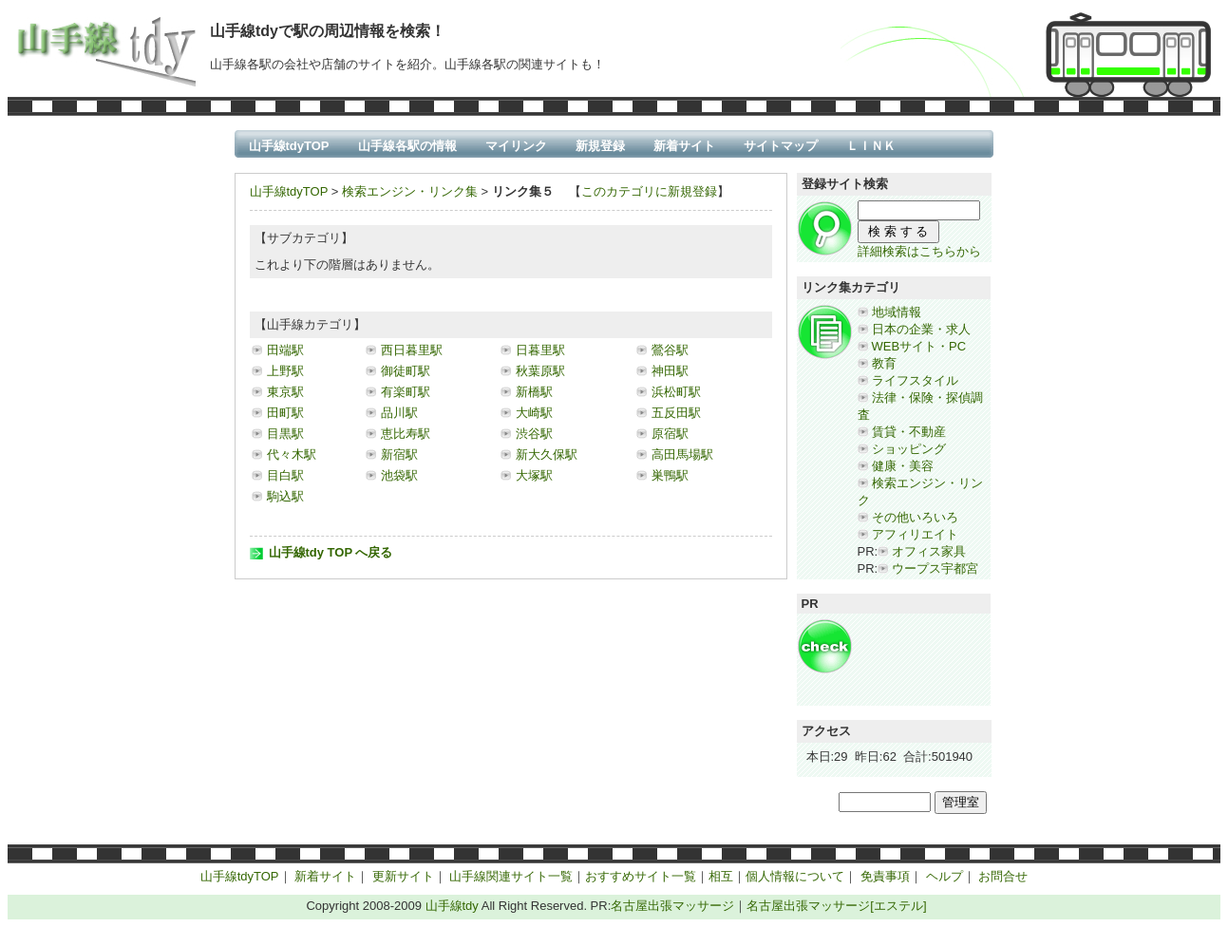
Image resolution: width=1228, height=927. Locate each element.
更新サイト (403, 876)
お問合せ (1003, 876)
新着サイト (684, 146)
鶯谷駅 (670, 350)
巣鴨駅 (670, 475)
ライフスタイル (915, 380)
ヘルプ (944, 876)
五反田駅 (676, 413)
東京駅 (285, 392)
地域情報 (896, 312)
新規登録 (600, 146)
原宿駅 (670, 433)
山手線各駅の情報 (407, 146)
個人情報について (795, 876)
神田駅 (670, 371)
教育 (884, 363)
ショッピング (909, 449)
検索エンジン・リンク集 (410, 191)
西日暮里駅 (412, 350)
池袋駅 (399, 475)
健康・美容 (903, 466)
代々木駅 (291, 454)
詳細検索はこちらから (919, 251)
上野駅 (285, 371)
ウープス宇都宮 (935, 568)
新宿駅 (399, 454)
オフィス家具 (929, 551)
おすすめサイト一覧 (640, 876)
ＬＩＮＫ (871, 146)
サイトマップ (781, 146)
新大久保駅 (546, 454)
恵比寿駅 (405, 433)
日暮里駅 (540, 350)
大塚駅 (534, 475)
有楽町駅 (405, 392)
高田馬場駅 (682, 454)
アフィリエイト (915, 534)
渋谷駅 (534, 433)
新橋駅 (534, 392)
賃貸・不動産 (909, 432)
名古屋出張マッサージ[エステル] (836, 906)
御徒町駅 (405, 371)
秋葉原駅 (540, 371)
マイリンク (516, 146)
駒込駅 (285, 496)
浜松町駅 (676, 392)
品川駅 (399, 413)
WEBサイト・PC (919, 346)
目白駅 (285, 475)
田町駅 (285, 413)
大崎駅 (534, 413)
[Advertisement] (915, 661)
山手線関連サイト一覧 (511, 876)
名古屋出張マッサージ (672, 906)
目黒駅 (285, 433)
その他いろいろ (915, 517)
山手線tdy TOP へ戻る (331, 552)
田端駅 (285, 350)
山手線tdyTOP (289, 146)
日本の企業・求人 (921, 329)
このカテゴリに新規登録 (649, 191)
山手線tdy (452, 906)
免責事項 (885, 876)
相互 (720, 876)
